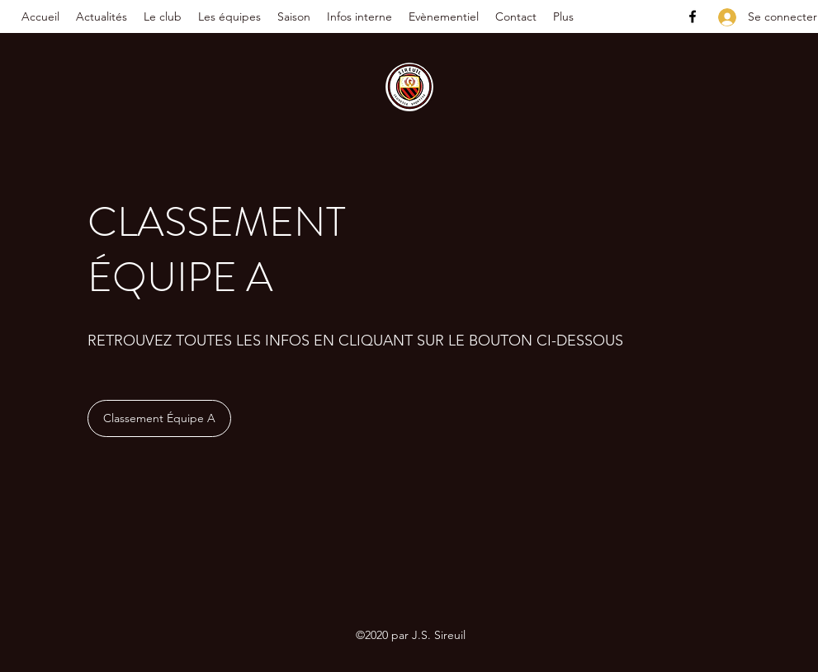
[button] (162, 16)
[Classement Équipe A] (159, 418)
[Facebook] (692, 16)
